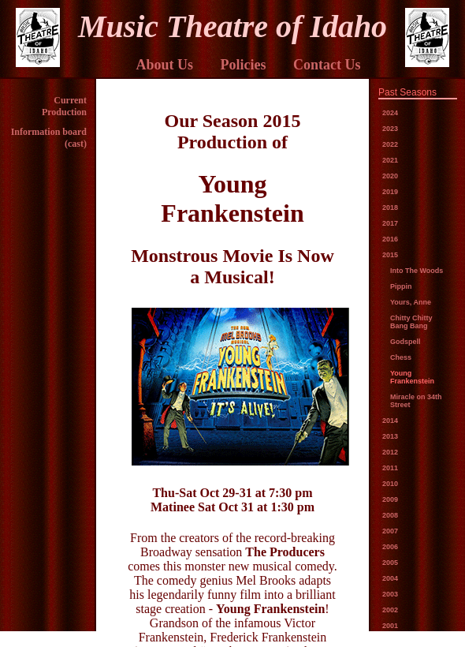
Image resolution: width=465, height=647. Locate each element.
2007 (390, 531)
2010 (390, 484)
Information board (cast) (49, 137)
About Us (164, 65)
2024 (390, 113)
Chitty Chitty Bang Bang (411, 322)
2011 (390, 468)
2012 (390, 452)
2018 (390, 207)
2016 (390, 239)
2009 (390, 499)
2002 (390, 610)
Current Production (64, 106)
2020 (390, 176)
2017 (390, 223)
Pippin (401, 286)
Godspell (405, 342)
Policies (243, 65)
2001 (390, 626)
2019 (390, 192)
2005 (390, 563)
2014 (390, 420)
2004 (390, 578)
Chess (400, 357)
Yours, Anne (410, 302)
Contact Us (327, 65)
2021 (390, 160)
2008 (390, 515)
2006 (390, 547)
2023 (390, 129)
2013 (390, 436)
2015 (390, 255)
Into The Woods (416, 271)
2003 (390, 594)
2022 (390, 144)
